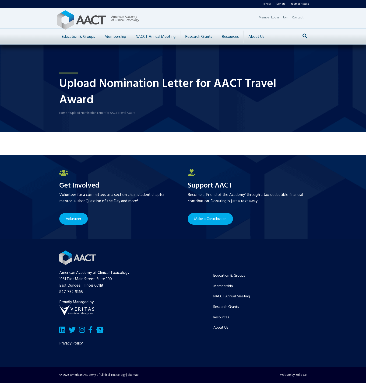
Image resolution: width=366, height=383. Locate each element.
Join (285, 17)
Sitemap (133, 375)
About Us (256, 37)
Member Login (269, 17)
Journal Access (300, 4)
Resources (230, 37)
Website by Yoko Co (293, 375)
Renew (267, 4)
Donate (280, 4)
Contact (298, 17)
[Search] (305, 36)
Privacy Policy (71, 343)
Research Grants (198, 37)
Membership (115, 37)
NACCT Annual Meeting (156, 37)
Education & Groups (78, 37)
